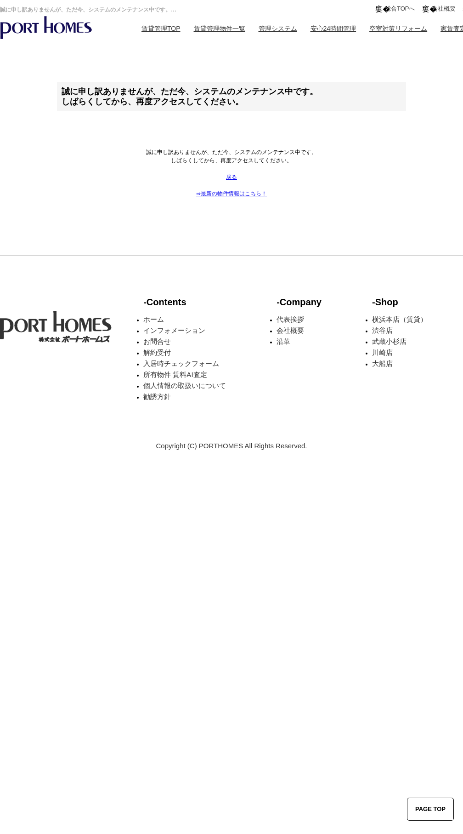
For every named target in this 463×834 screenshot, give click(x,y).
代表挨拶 (290, 319)
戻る (231, 177)
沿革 (283, 341)
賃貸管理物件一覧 (219, 28)
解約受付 (157, 352)
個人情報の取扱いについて (184, 385)
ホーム (153, 319)
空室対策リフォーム (398, 28)
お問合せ (157, 341)
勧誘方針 (157, 396)
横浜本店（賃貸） (399, 319)
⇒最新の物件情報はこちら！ (231, 193)
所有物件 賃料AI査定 (175, 374)
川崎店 (382, 352)
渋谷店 (382, 330)
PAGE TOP (430, 808)
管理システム (278, 28)
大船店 (382, 363)
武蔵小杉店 (389, 341)
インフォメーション (174, 330)
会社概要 (444, 8)
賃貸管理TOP (161, 28)
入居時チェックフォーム (181, 363)
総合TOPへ (400, 8)
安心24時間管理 (333, 28)
